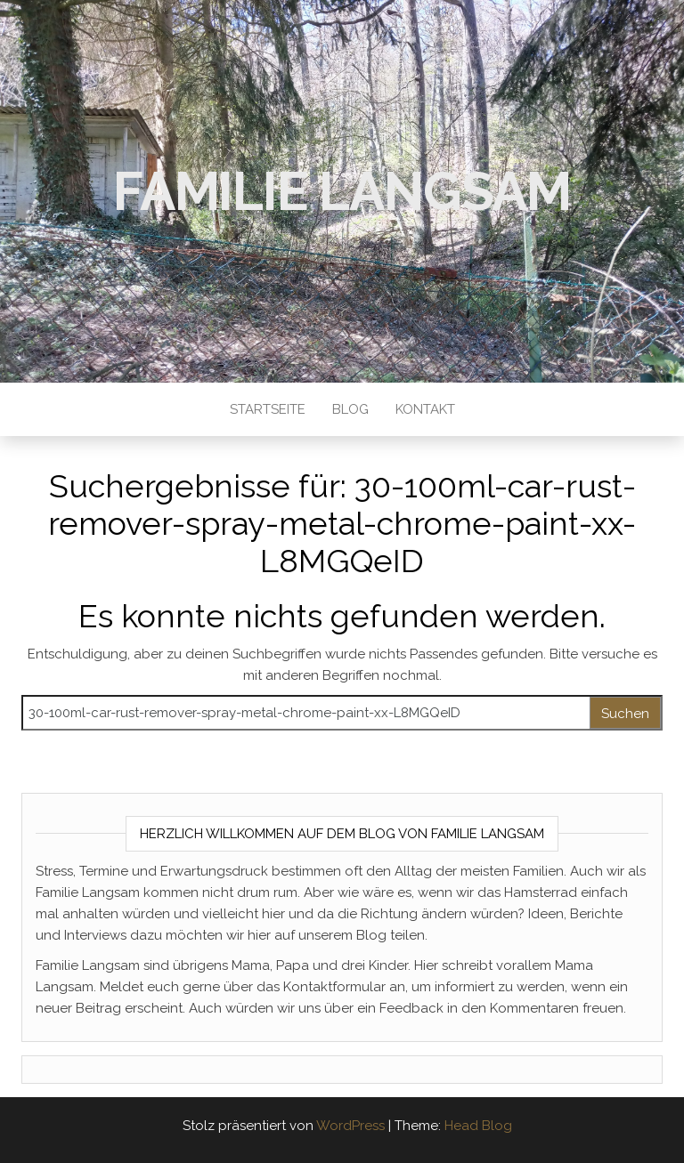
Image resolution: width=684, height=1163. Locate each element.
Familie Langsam (342, 191)
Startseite (267, 409)
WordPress (350, 1126)
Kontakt (425, 409)
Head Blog (478, 1126)
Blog (350, 409)
